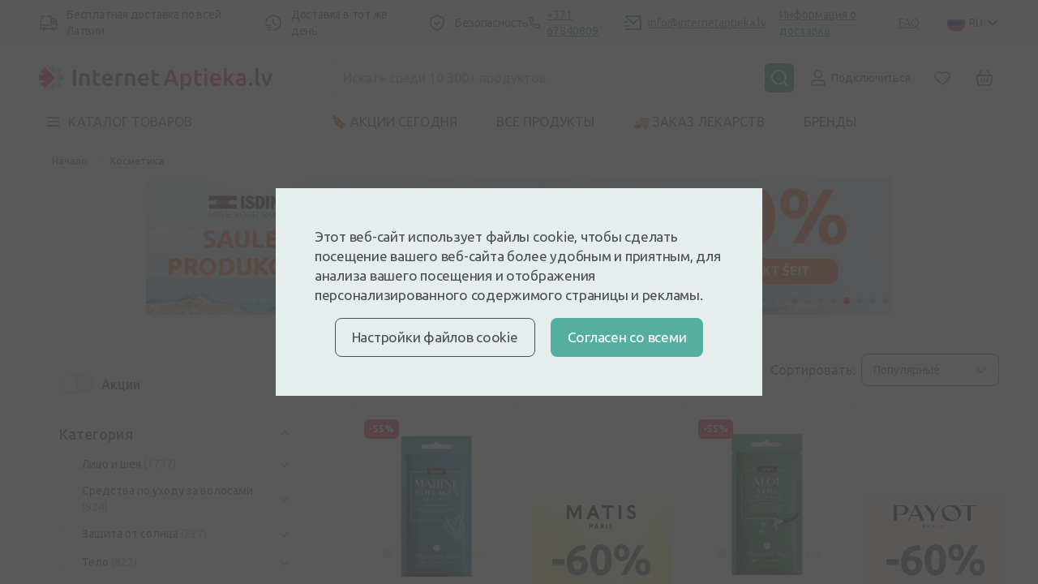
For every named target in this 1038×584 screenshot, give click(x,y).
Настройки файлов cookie (435, 337)
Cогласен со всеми (627, 337)
